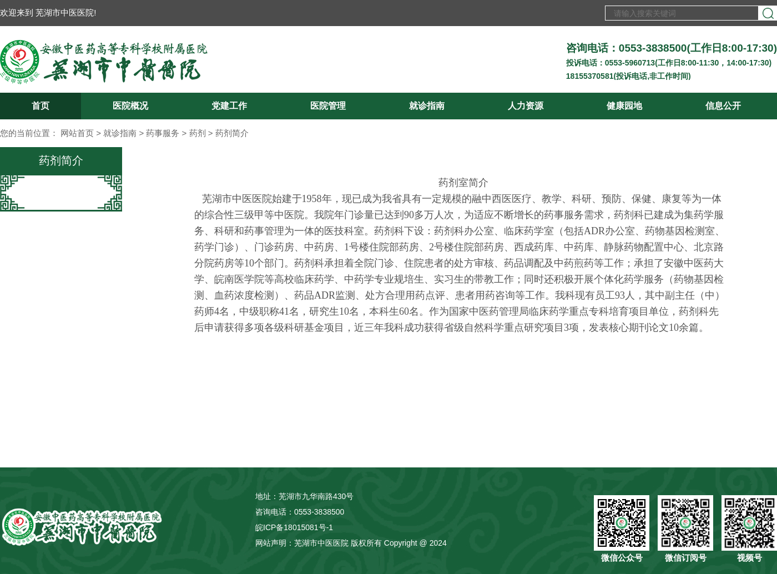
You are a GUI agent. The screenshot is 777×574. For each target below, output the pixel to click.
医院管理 (328, 105)
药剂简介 (232, 133)
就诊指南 (427, 105)
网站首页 (77, 133)
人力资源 (525, 105)
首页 (40, 105)
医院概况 (130, 105)
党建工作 (229, 105)
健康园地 (624, 105)
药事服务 (162, 133)
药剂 (197, 133)
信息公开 (723, 105)
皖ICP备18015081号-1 (294, 527)
